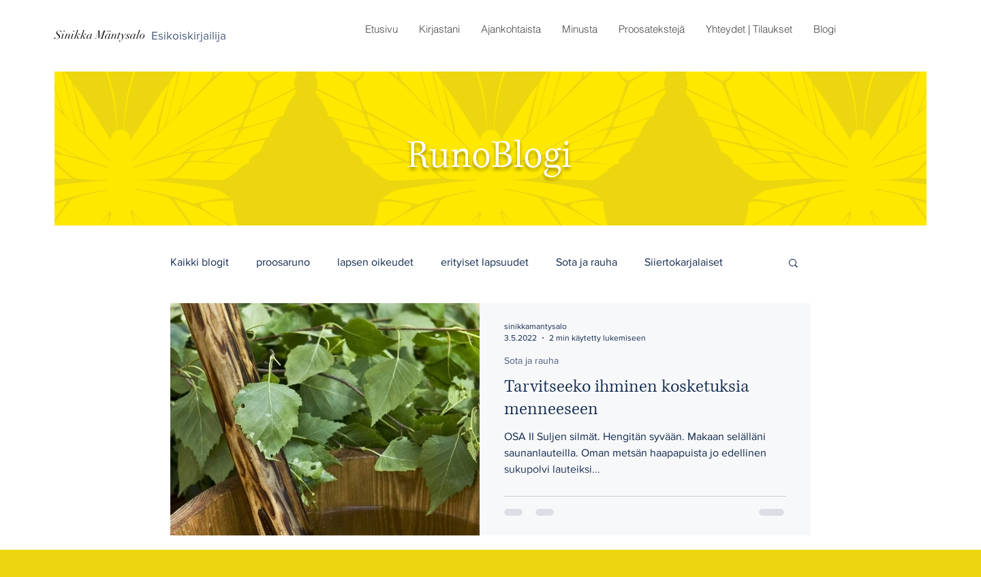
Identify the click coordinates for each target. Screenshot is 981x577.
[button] (510, 29)
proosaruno (283, 262)
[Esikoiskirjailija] (188, 35)
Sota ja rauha (586, 262)
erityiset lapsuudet (485, 262)
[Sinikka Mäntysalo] (100, 35)
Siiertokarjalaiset (683, 262)
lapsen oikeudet (375, 262)
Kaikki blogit (199, 262)
